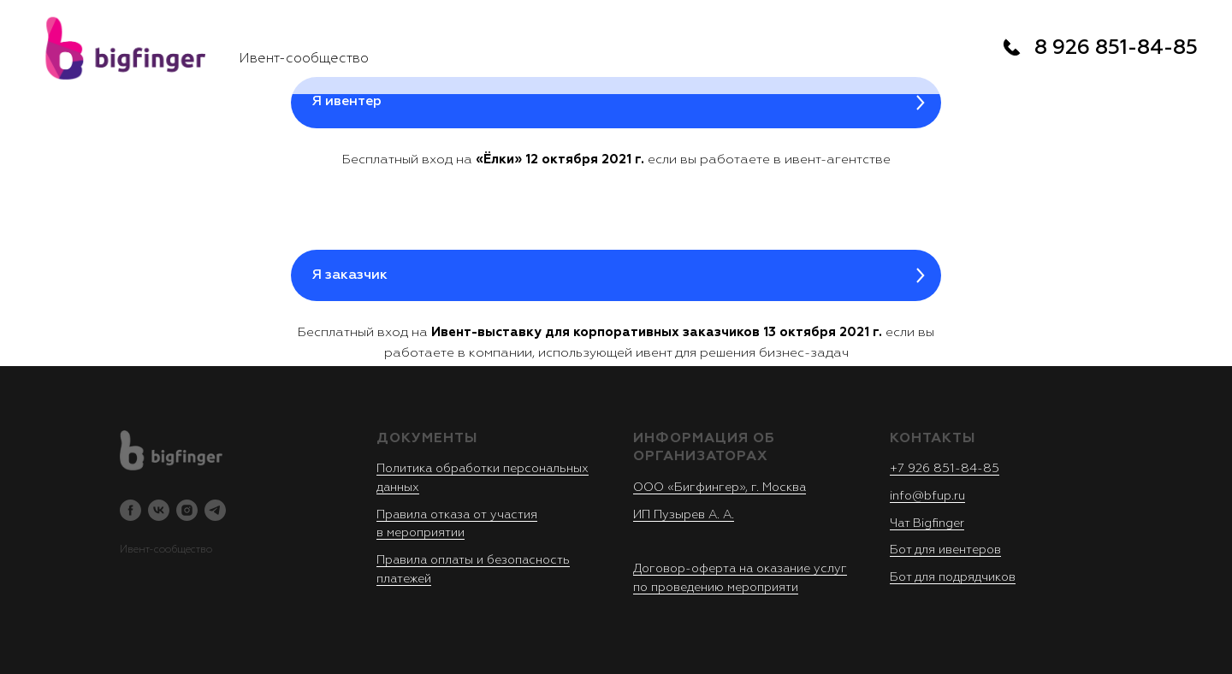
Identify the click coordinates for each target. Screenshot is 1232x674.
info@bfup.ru (927, 496)
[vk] (158, 510)
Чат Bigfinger (927, 523)
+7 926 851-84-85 (944, 469)
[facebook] (130, 510)
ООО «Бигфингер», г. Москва (719, 488)
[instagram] (187, 510)
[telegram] (215, 510)
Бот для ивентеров (945, 550)
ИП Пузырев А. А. (683, 515)
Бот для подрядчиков (953, 577)
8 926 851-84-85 (1116, 48)
